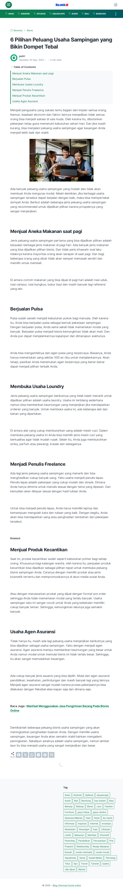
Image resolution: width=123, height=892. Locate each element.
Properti (69, 846)
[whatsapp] (32, 755)
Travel (84, 863)
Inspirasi (82, 823)
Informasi (69, 823)
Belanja (80, 806)
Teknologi (110, 857)
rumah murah (102, 852)
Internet (94, 823)
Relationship (83, 846)
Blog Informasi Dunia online (67, 885)
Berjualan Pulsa (21, 78)
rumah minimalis (83, 852)
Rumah (68, 852)
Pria (111, 840)
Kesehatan (70, 829)
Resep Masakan (101, 846)
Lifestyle (105, 829)
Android (78, 795)
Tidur (67, 863)
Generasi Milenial (73, 818)
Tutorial (95, 863)
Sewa (82, 857)
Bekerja (69, 806)
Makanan (79, 835)
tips (76, 863)
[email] (51, 755)
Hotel (96, 818)
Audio (68, 800)
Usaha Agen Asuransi (25, 101)
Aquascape (103, 795)
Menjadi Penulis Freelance (28, 90)
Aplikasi (89, 795)
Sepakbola (70, 857)
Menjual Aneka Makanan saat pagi (33, 73)
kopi (95, 829)
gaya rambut (99, 812)
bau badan (100, 800)
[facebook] (19, 755)
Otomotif (104, 835)
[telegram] (38, 755)
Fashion (109, 806)
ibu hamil (107, 818)
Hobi (88, 818)
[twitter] (25, 755)
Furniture (69, 812)
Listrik (68, 835)
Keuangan (84, 829)
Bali (76, 800)
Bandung (86, 800)
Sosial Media (95, 857)
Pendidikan (84, 840)
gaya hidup (83, 812)
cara (99, 806)
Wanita (81, 869)
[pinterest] (45, 755)
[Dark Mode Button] (116, 5)
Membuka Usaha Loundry (28, 84)
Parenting (70, 840)
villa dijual (70, 869)
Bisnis (90, 806)
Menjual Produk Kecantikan (29, 95)
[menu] (8, 5)
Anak (67, 795)
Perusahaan (100, 840)
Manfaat (92, 835)
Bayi (111, 800)
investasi (106, 823)
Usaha (105, 863)
